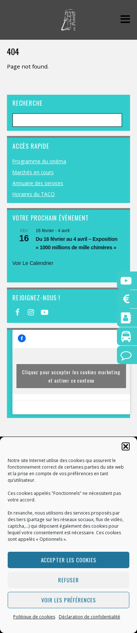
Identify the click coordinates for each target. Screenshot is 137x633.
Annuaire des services (37, 183)
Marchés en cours (33, 172)
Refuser (68, 580)
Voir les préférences (68, 600)
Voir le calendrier (32, 263)
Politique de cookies (34, 617)
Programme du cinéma (39, 161)
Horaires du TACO (33, 194)
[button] (125, 446)
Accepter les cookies (68, 560)
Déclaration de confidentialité (89, 617)
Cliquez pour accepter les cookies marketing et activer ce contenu (71, 376)
